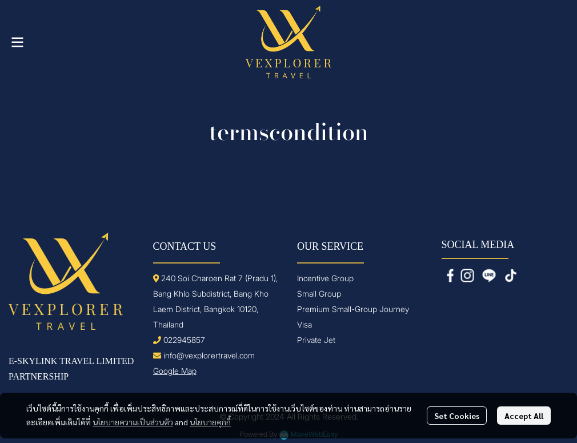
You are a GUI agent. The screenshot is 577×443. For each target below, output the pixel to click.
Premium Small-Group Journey (353, 309)
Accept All (523, 415)
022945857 (184, 340)
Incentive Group (325, 278)
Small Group (319, 293)
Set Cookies (456, 415)
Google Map (175, 371)
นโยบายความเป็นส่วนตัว (133, 422)
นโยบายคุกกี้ (210, 422)
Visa (304, 324)
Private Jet (316, 340)
